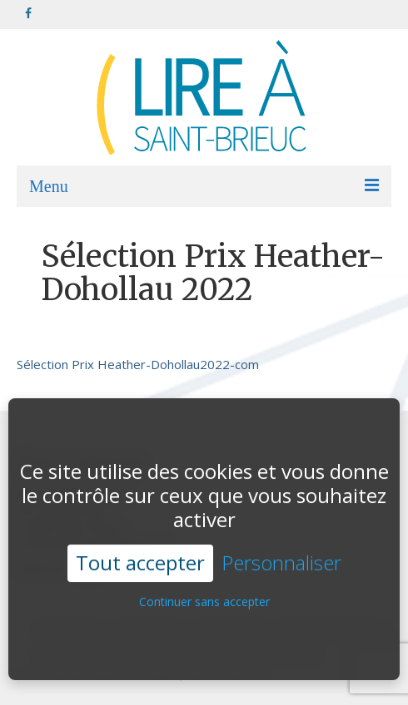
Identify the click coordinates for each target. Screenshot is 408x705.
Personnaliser (281, 556)
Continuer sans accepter (204, 594)
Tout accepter (140, 555)
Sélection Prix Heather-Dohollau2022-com (138, 364)
